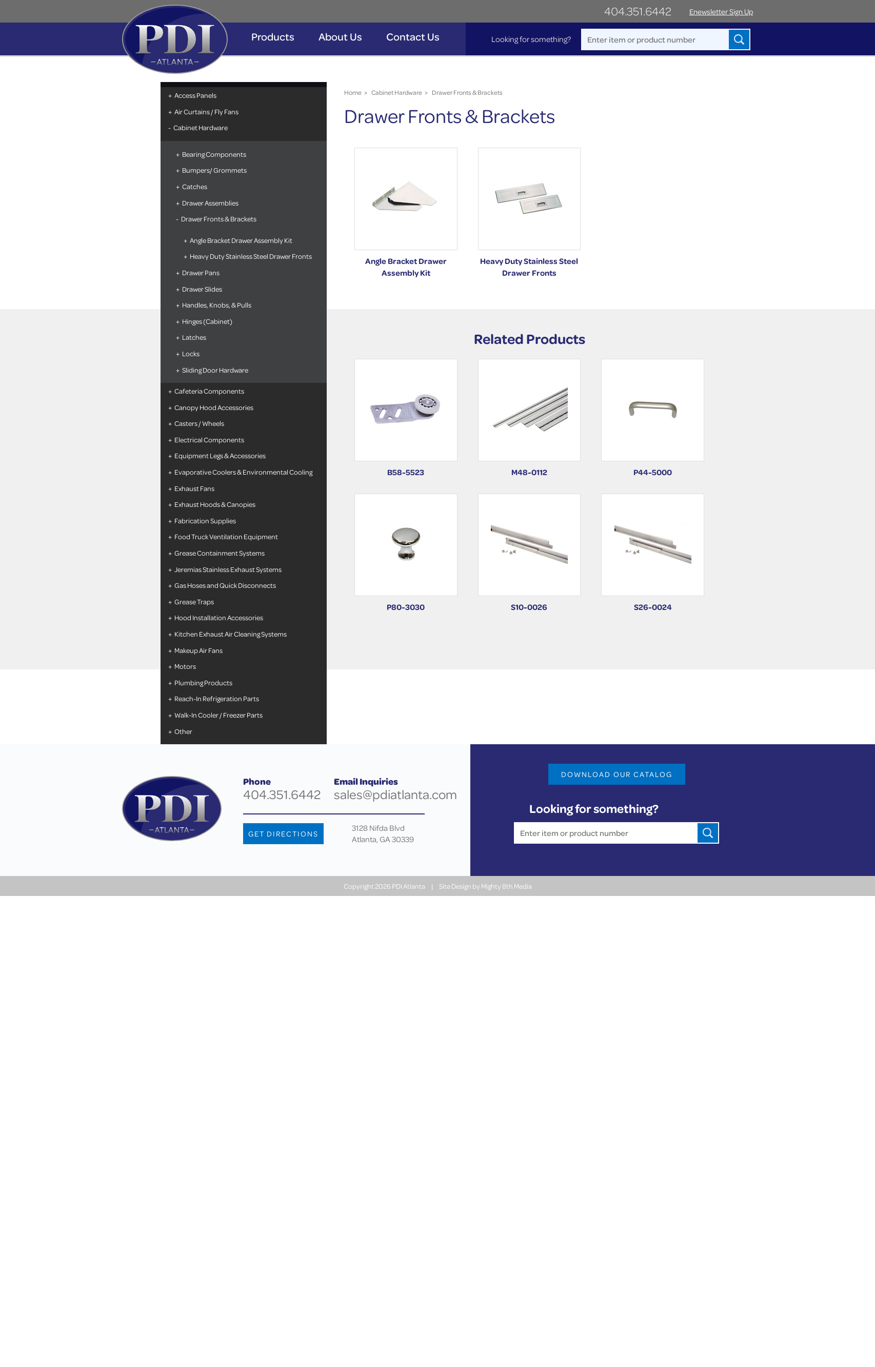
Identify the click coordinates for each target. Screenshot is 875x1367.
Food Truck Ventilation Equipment (226, 536)
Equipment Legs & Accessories (220, 455)
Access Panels (195, 95)
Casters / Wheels (199, 423)
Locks (191, 353)
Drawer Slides (202, 289)
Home (353, 92)
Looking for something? (531, 39)
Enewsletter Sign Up (721, 11)
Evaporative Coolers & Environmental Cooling (243, 472)
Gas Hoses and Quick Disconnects (225, 585)
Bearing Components (214, 154)
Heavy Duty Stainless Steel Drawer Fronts (251, 256)
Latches (194, 337)
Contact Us (413, 36)
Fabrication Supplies (205, 520)
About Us (340, 36)
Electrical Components (209, 439)
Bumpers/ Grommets (214, 170)
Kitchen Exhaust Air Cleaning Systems (230, 634)
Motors (185, 666)
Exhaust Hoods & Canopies (214, 504)
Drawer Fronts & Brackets (218, 218)
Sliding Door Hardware (215, 370)
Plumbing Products (203, 682)
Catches (194, 186)
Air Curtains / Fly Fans (206, 111)
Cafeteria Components (209, 391)
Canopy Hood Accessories (213, 407)
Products (272, 36)
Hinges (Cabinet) (207, 321)
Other (183, 731)
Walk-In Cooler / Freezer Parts (218, 715)
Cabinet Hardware (200, 127)
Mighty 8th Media (506, 886)
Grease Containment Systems (219, 553)
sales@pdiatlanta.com (395, 794)
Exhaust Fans (194, 488)
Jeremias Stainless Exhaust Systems (228, 569)
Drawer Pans (201, 272)
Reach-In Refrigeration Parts (216, 698)
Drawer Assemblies (210, 203)
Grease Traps (194, 601)
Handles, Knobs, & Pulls (216, 305)
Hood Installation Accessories (218, 617)
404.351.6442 (637, 11)
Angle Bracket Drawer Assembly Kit (241, 240)
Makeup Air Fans (198, 650)
